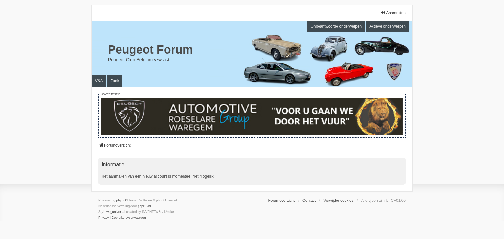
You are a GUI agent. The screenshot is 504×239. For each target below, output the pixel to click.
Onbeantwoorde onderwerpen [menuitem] (336, 26)
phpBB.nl (144, 206)
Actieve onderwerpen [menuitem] (387, 26)
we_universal (115, 212)
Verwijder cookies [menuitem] (338, 200)
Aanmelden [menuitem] (393, 12)
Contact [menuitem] (309, 200)
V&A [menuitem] (99, 81)
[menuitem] (103, 218)
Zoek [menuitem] (115, 81)
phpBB (121, 200)
